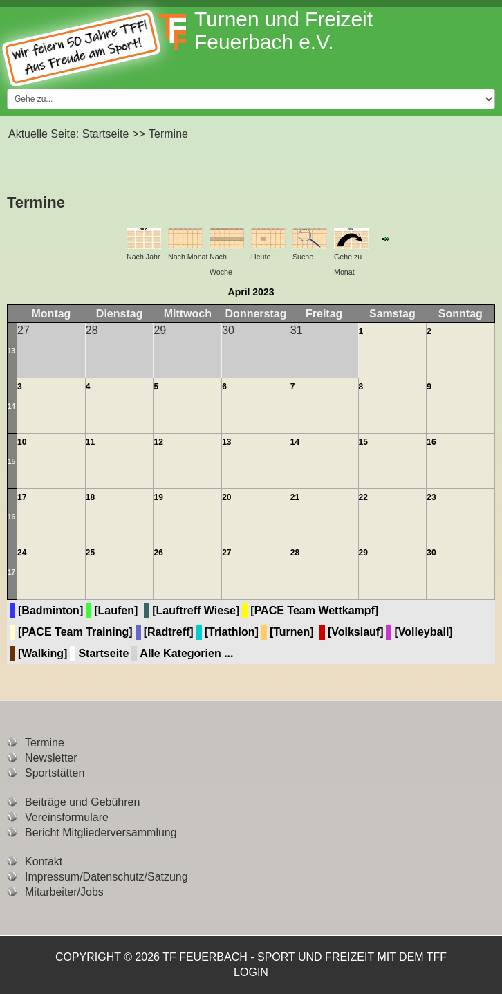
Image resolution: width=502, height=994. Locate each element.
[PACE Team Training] (75, 632)
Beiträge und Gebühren (82, 802)
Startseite (105, 134)
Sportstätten (54, 773)
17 (21, 497)
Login (251, 972)
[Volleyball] (423, 632)
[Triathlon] (232, 632)
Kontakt (43, 861)
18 (90, 497)
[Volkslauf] (356, 632)
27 (226, 553)
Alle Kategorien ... (186, 653)
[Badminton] (50, 610)
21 (294, 497)
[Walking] (42, 653)
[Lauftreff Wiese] (195, 610)
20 (226, 497)
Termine (44, 742)
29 (363, 553)
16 (431, 442)
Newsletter (51, 758)
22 (363, 497)
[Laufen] (116, 610)
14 (11, 406)
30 (431, 553)
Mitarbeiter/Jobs (64, 892)
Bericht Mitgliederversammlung (101, 832)
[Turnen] (292, 632)
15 (11, 462)
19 (158, 497)
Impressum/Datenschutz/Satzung (106, 877)
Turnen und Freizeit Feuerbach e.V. (283, 30)
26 (158, 553)
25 (90, 553)
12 (158, 442)
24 (21, 553)
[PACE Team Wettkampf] (314, 610)
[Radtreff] (169, 632)
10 (21, 442)
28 (294, 553)
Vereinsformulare (67, 817)
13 (11, 351)
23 (431, 497)
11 (90, 442)
